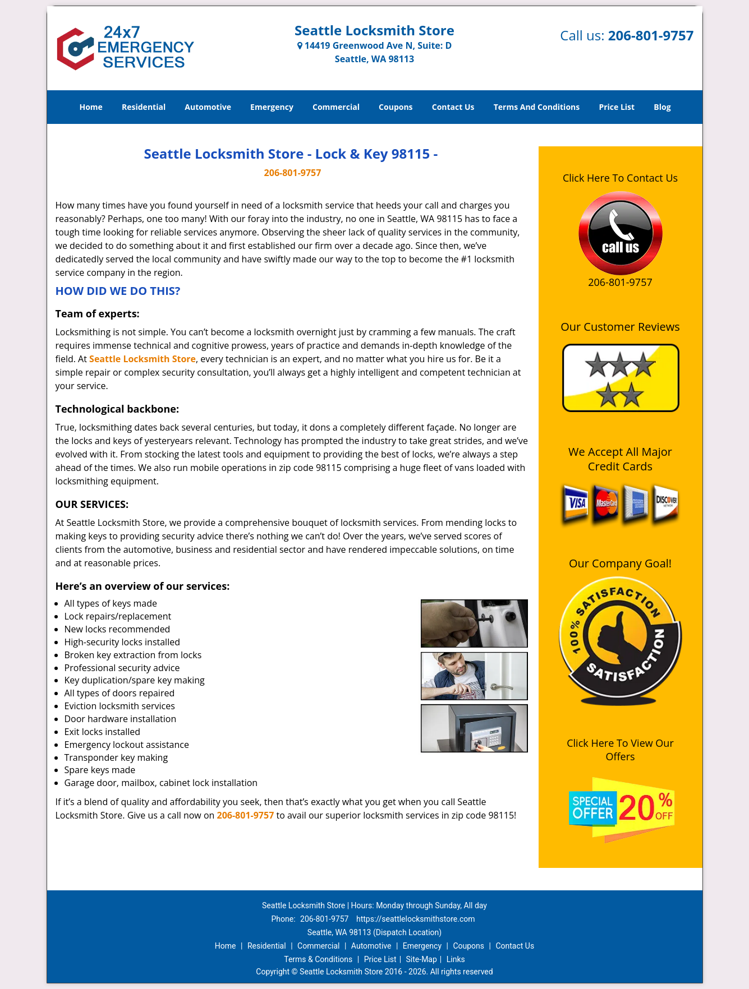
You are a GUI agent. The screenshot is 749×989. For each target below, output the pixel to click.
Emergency (271, 106)
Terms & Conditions (318, 959)
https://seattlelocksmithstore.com (415, 918)
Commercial (336, 106)
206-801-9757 (651, 35)
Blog (662, 106)
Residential (144, 106)
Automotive (208, 106)
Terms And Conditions (537, 106)
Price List (617, 106)
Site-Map (421, 959)
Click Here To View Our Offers (620, 749)
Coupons (395, 106)
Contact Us (453, 106)
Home (90, 106)
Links (456, 959)
